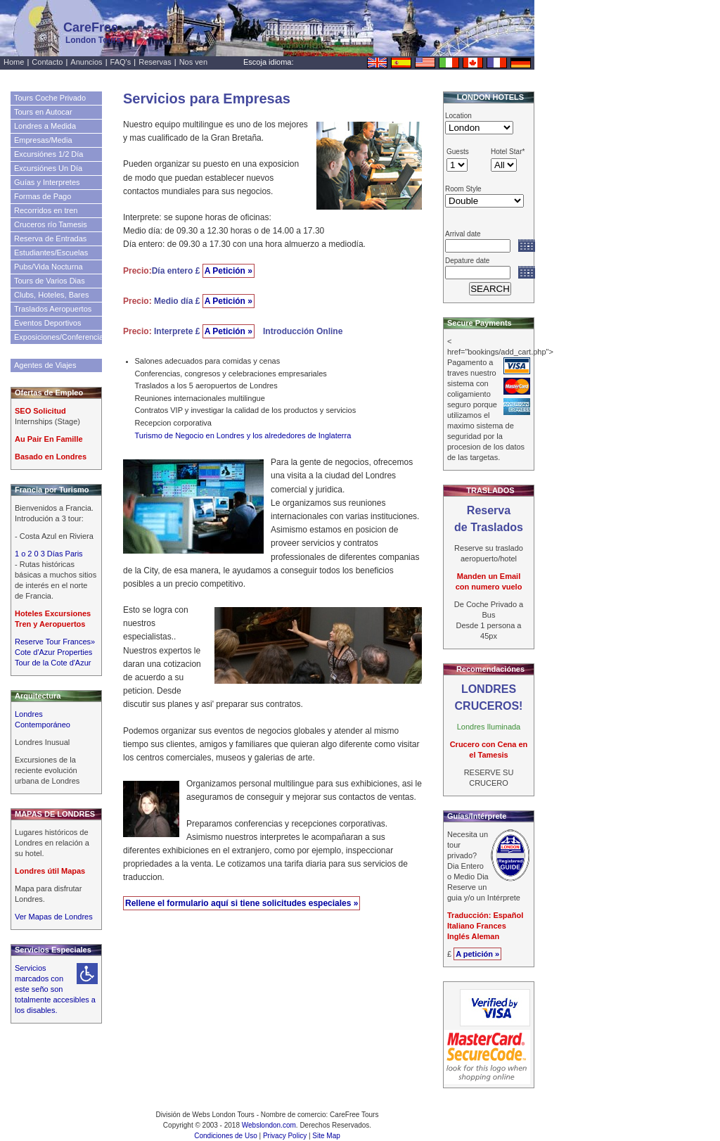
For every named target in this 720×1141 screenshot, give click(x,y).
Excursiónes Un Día (48, 168)
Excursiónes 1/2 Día (48, 154)
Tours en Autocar (43, 112)
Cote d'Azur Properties (53, 652)
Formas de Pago (42, 196)
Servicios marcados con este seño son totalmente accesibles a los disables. (55, 989)
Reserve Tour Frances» (55, 641)
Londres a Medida (45, 126)
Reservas (155, 62)
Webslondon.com (269, 1125)
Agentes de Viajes (45, 365)
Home (14, 62)
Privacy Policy (285, 1136)
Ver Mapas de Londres (54, 916)
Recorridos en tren (46, 210)
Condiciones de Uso (225, 1136)
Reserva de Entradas (50, 238)
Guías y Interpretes (47, 182)
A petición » (477, 954)
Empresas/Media (43, 140)
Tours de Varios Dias (49, 280)
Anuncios (86, 62)
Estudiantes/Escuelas (51, 252)
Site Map (326, 1136)
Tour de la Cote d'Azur (53, 662)
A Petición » (228, 271)
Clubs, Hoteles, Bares (51, 295)
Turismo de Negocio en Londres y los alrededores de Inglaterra (243, 435)
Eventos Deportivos (47, 323)
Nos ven (193, 62)
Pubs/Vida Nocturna (48, 266)
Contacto (47, 62)
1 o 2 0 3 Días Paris (49, 553)
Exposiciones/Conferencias (58, 337)
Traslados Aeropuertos (52, 309)
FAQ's (120, 62)
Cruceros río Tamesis (50, 224)
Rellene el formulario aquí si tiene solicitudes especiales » (241, 903)
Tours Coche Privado (50, 98)
